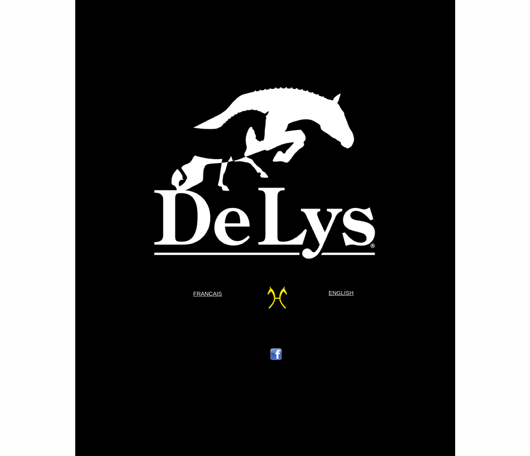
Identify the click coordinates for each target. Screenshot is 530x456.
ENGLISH (341, 293)
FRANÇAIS (207, 293)
